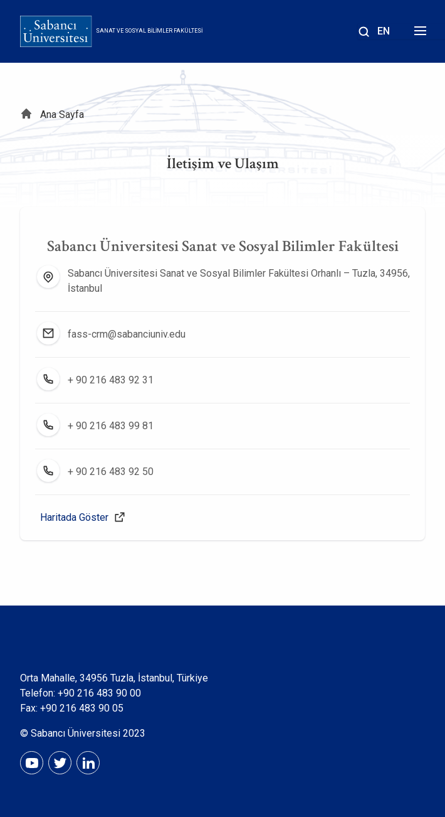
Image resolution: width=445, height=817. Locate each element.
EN (383, 31)
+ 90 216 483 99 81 (111, 426)
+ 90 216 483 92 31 (111, 380)
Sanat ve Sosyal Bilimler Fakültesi (149, 31)
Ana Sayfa (62, 114)
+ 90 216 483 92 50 (111, 472)
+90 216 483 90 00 (99, 693)
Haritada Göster (74, 517)
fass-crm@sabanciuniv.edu (127, 334)
